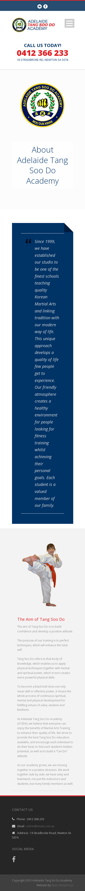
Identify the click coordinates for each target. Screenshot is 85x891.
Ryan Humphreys (62, 885)
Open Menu (69, 23)
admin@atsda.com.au (40, 826)
